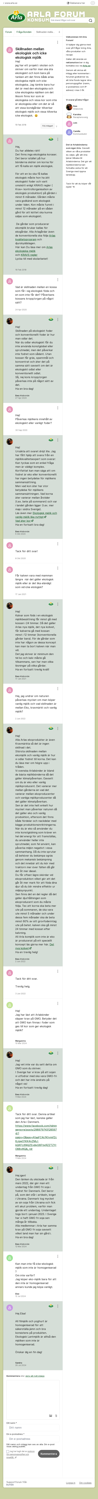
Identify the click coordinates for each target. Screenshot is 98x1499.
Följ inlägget (47, 126)
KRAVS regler (29, 254)
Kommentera (49, 1454)
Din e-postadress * (15, 1434)
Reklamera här (76, 3)
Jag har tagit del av (20, 1454)
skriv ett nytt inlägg (34, 1376)
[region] (33, 85)
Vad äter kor (23, 520)
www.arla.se (10, 3)
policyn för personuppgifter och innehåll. (20, 1454)
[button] (49, 1415)
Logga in (70, 1483)
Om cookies (85, 1483)
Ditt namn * (11, 1423)
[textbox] (33, 1396)
